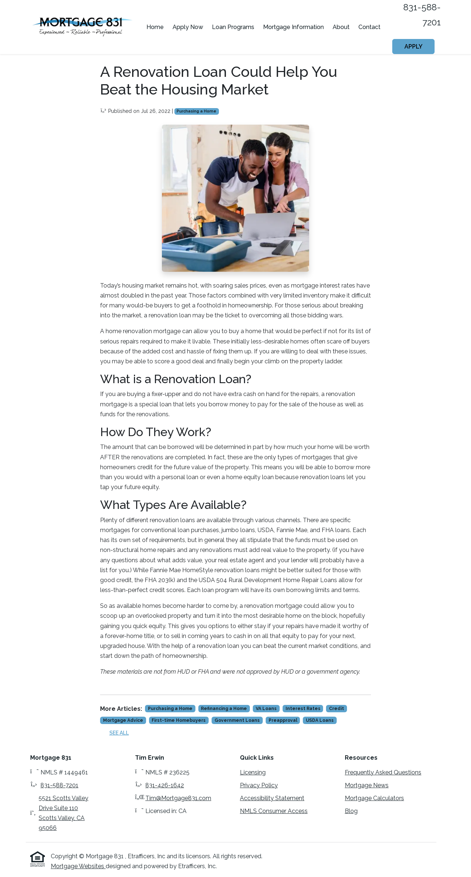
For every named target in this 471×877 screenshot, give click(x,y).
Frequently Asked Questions (383, 772)
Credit (336, 708)
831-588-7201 (59, 785)
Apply (413, 46)
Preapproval (283, 720)
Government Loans (237, 720)
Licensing (253, 772)
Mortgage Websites (78, 866)
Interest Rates (303, 708)
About (341, 27)
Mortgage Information (293, 27)
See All (119, 733)
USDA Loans (320, 720)
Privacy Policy (259, 785)
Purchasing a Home (196, 111)
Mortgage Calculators (374, 798)
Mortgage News (367, 785)
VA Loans (266, 708)
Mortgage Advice (123, 720)
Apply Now (188, 27)
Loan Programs (233, 27)
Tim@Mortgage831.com (178, 798)
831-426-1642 (164, 785)
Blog (351, 811)
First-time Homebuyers (179, 720)
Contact (369, 27)
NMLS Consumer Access (274, 811)
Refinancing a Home (224, 708)
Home (155, 27)
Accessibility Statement (272, 798)
